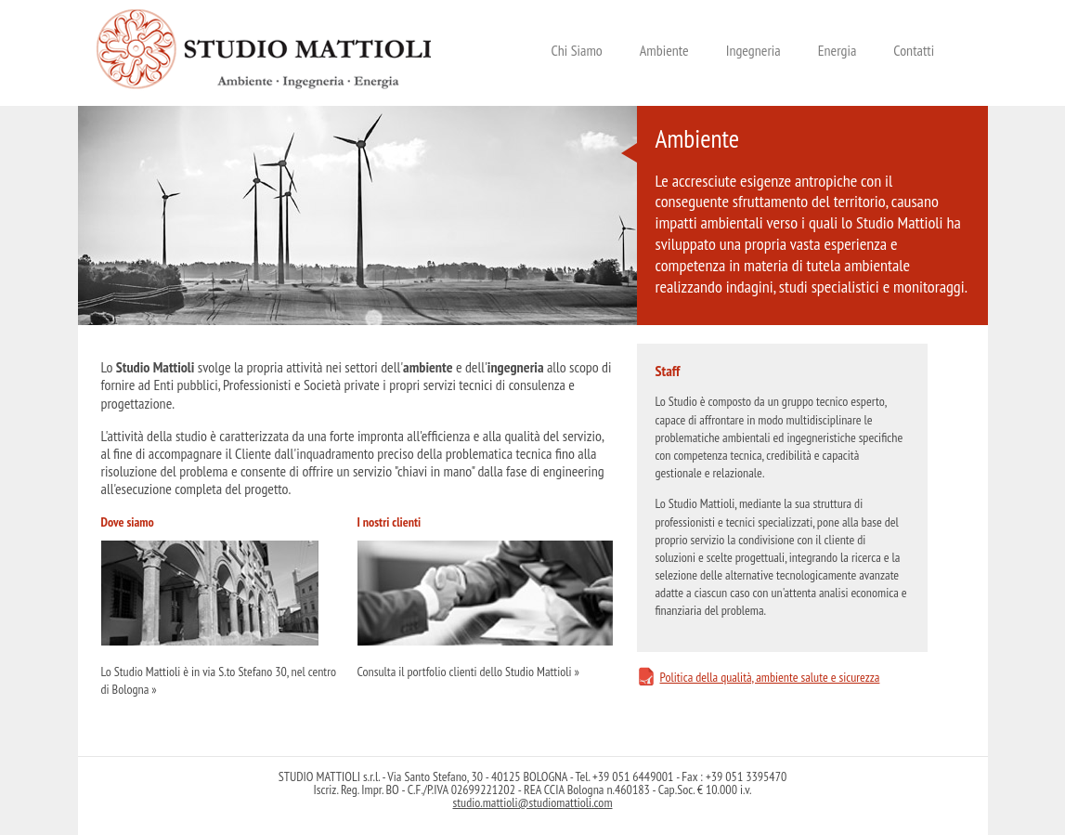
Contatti (913, 50)
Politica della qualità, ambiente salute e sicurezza (770, 677)
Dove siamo (127, 522)
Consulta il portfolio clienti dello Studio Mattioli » (468, 671)
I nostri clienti (389, 522)
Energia (837, 50)
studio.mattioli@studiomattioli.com (532, 802)
